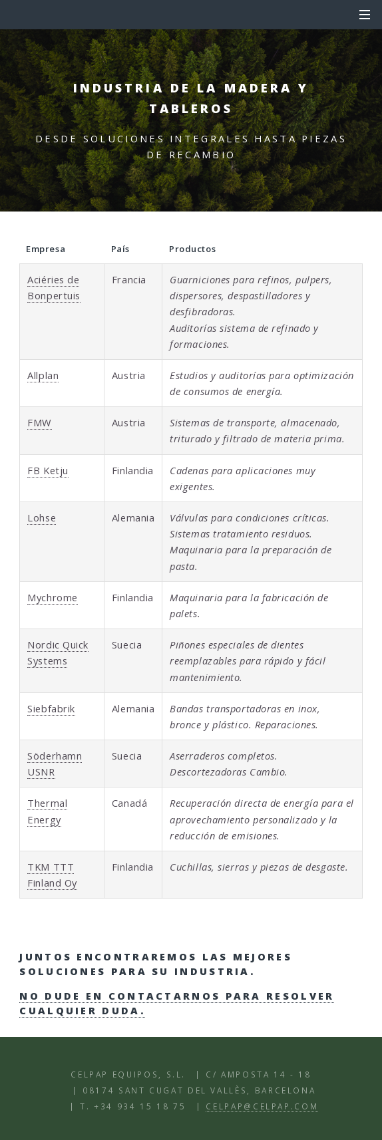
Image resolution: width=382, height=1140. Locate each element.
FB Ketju (47, 470)
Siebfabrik (51, 708)
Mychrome (52, 597)
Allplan (43, 375)
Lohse (41, 517)
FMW (39, 422)
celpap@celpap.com (262, 1106)
